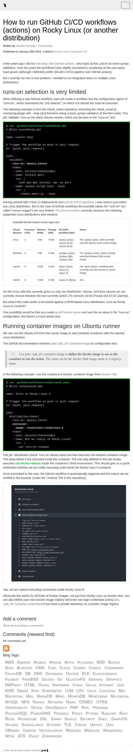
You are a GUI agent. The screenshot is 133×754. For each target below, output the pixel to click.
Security (87, 719)
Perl (85, 707)
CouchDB (13, 673)
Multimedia (120, 696)
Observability (16, 707)
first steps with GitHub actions (55, 63)
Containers (76, 51)
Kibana (22, 690)
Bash (9, 668)
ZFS (21, 736)
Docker (58, 51)
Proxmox (61, 713)
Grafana (96, 679)
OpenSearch (56, 707)
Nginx (71, 702)
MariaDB (44, 696)
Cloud (65, 668)
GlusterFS (75, 679)
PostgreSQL (16, 713)
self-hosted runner (69, 312)
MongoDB (76, 696)
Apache (55, 662)
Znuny (34, 736)
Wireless (92, 730)
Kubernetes (52, 690)
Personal (101, 707)
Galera (48, 679)
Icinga (77, 685)
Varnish (29, 730)
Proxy (77, 713)
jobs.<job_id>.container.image (70, 343)
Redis (9, 719)
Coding (79, 668)
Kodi (35, 690)
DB (28, 673)
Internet (106, 685)
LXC (80, 690)
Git (85, 51)
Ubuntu (96, 724)
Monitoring (98, 696)
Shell (103, 719)
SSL (43, 719)
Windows (73, 730)
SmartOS (119, 719)
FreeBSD (30, 679)
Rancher (108, 713)
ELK (86, 673)
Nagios (38, 702)
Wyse (9, 736)
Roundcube (27, 719)
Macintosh (14, 696)
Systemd (54, 724)
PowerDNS (40, 713)
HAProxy (13, 685)
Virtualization (50, 730)
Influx (91, 685)
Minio (60, 696)
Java (120, 685)
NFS (25, 702)
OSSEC (86, 702)
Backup (114, 662)
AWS (9, 662)
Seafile (71, 719)
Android (24, 662)
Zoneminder (52, 736)
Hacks (44, 685)
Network (55, 702)
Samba (56, 719)
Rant (124, 713)
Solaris (11, 724)
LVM (69, 690)
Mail (30, 696)
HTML (30, 685)
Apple (69, 662)
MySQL (11, 702)
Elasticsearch (105, 673)
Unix (109, 724)
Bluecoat (24, 668)
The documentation (67, 210)
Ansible (40, 662)
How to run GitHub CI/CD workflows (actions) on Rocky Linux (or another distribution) (60, 30)
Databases (54, 673)
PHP (74, 707)
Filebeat (12, 679)
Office (36, 707)
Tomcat (81, 724)
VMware (12, 730)
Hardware (60, 685)
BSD (101, 662)
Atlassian (85, 662)
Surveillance (32, 724)
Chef (52, 668)
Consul (95, 668)
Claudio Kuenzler (26, 45)
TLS (67, 724)
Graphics (113, 679)
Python (92, 713)
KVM (9, 690)
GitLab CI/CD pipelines (79, 202)
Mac (122, 690)
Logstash (107, 690)
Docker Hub (109, 374)
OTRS (101, 702)
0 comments (45, 45)
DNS (38, 673)
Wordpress (112, 730)
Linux (66, 51)
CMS (40, 668)
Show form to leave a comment (23, 625)
